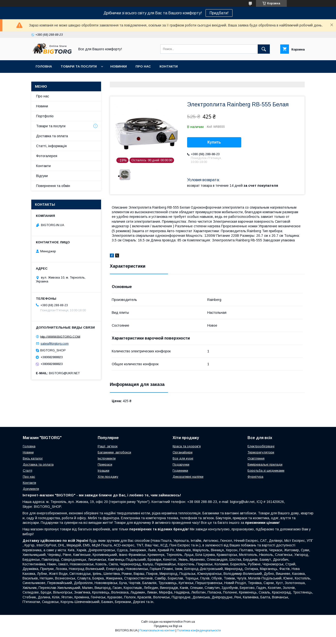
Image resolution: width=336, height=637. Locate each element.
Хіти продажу (108, 476)
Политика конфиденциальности (199, 630)
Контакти (169, 66)
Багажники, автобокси (114, 452)
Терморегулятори (261, 452)
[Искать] (264, 49)
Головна (44, 66)
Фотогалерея (46, 156)
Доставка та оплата (52, 136)
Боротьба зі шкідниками (266, 470)
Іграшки (103, 470)
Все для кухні (183, 458)
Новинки (118, 66)
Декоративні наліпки (188, 476)
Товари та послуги (79, 66)
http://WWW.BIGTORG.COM (60, 336)
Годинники (180, 470)
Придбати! (219, 13)
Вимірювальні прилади (265, 464)
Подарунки (181, 464)
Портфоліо (45, 116)
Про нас (143, 66)
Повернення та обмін (53, 186)
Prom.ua (189, 621)
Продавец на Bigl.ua (168, 626)
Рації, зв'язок (108, 446)
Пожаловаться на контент (157, 630)
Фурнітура (255, 476)
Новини (42, 106)
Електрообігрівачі (261, 446)
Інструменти (107, 458)
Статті (27, 470)
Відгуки (42, 176)
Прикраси (105, 464)
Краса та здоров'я (187, 446)
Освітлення (256, 458)
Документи (31, 489)
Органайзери (182, 452)
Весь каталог (33, 458)
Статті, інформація (51, 146)
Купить (214, 142)
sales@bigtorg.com (54, 343)
